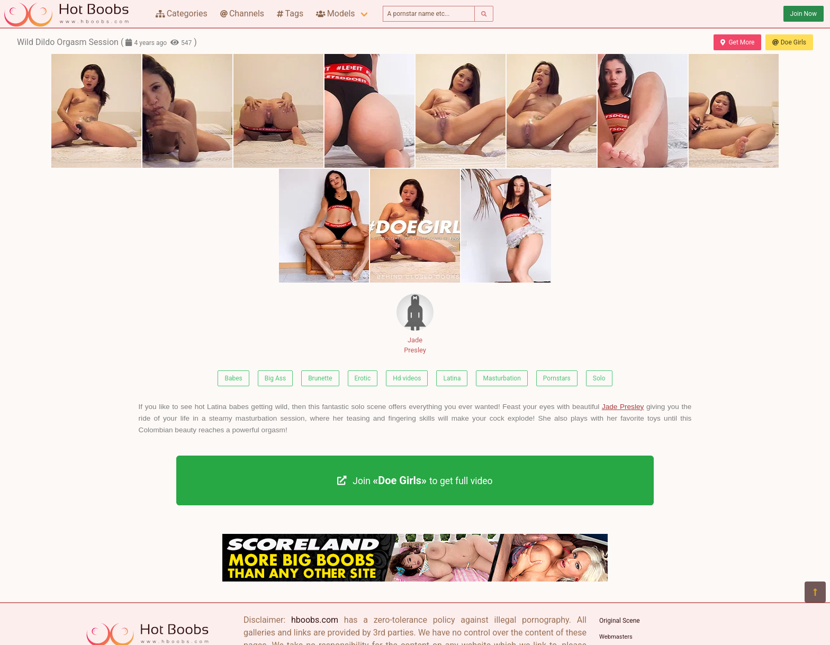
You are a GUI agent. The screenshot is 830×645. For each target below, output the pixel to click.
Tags (290, 13)
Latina (452, 378)
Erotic (363, 378)
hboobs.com (314, 620)
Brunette (320, 378)
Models (335, 13)
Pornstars (557, 378)
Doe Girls (789, 42)
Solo (599, 378)
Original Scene (619, 620)
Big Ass (275, 378)
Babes (233, 378)
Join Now (803, 13)
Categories (182, 13)
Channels (242, 13)
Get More (737, 42)
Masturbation (501, 378)
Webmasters (616, 636)
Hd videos (407, 378)
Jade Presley (415, 324)
